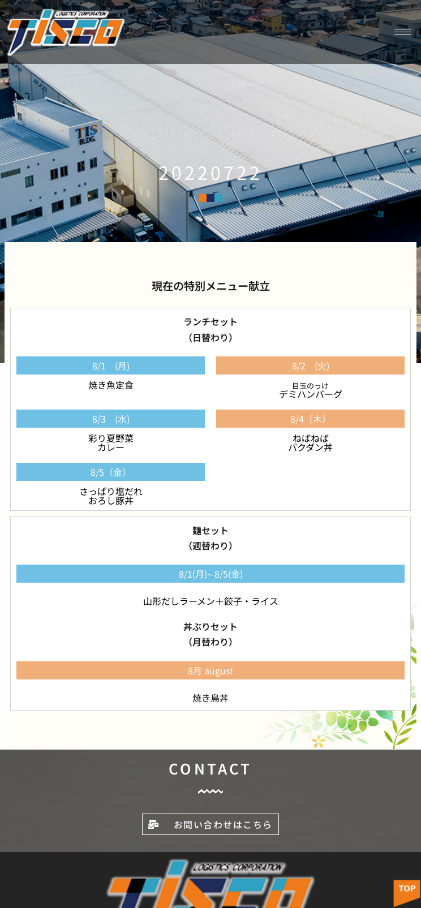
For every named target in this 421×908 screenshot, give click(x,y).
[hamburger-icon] (402, 32)
